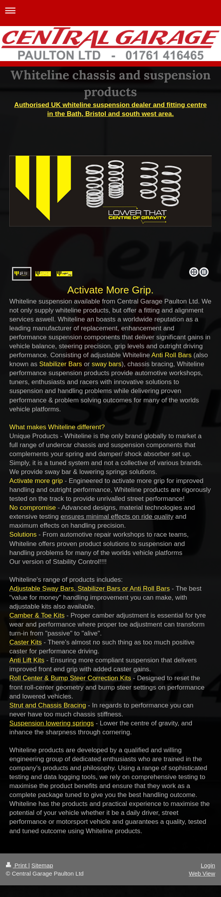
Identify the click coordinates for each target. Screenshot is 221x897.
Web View (202, 873)
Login (208, 865)
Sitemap (42, 865)
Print (17, 865)
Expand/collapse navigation (110, 10)
